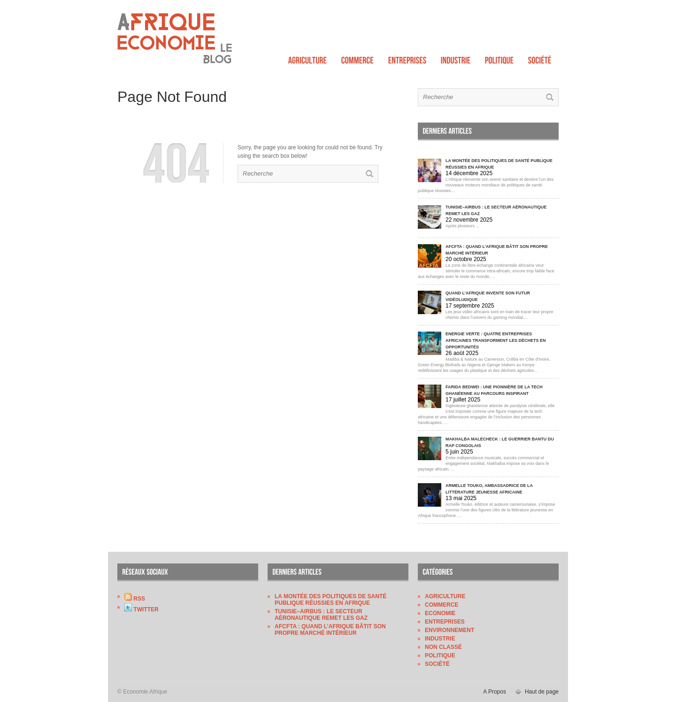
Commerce (441, 605)
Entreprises (445, 621)
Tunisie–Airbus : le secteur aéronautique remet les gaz (321, 614)
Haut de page (542, 691)
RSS (134, 598)
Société (437, 664)
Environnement (449, 630)
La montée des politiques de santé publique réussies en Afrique (330, 599)
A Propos (494, 691)
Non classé (443, 647)
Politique (440, 655)
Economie (440, 613)
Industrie (440, 638)
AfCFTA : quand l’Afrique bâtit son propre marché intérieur (330, 629)
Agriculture (445, 596)
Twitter (141, 609)
